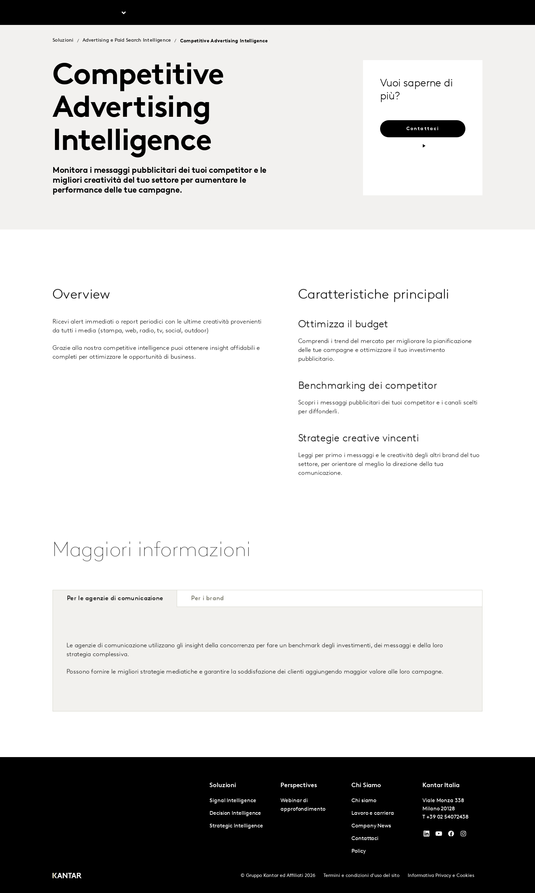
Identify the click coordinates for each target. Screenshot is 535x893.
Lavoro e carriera (387, 13)
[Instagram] (463, 835)
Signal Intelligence (232, 801)
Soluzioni (63, 40)
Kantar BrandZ (243, 13)
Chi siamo (345, 13)
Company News (371, 826)
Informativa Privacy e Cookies (441, 875)
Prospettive (154, 13)
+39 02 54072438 (447, 817)
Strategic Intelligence (236, 826)
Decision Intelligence (235, 813)
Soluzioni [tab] (108, 13)
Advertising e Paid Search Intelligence (127, 40)
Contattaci (429, 13)
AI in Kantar (197, 13)
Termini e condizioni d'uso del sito (361, 875)
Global (460, 13)
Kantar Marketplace (301, 13)
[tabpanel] (267, 675)
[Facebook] (451, 835)
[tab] (207, 614)
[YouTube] (426, 835)
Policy (358, 851)
